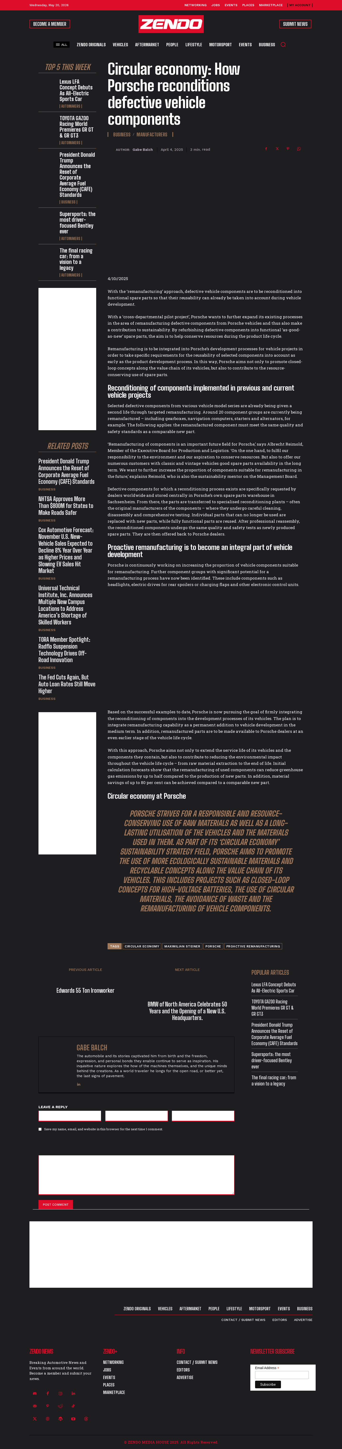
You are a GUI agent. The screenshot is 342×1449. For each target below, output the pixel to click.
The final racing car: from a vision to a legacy (76, 259)
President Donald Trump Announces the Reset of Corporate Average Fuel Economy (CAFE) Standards (77, 175)
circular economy (142, 946)
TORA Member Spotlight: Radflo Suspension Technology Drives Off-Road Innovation (64, 649)
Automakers (70, 106)
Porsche (213, 946)
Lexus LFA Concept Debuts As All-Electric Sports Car (76, 90)
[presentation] (71, 1145)
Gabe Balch (143, 150)
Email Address (267, 1368)
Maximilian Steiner (182, 946)
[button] (283, 44)
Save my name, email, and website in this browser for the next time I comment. (103, 1129)
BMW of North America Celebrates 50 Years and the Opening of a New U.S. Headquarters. (187, 1011)
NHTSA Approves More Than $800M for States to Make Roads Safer (65, 505)
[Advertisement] (67, 359)
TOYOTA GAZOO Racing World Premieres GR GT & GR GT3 (77, 127)
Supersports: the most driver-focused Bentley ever (77, 223)
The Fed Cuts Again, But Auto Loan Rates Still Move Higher (66, 684)
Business (68, 202)
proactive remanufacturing (253, 946)
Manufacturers (152, 134)
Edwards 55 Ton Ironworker (85, 990)
